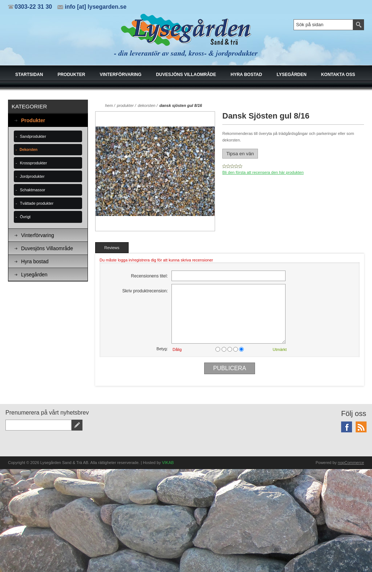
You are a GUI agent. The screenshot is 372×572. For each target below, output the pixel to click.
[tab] (112, 247)
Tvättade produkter (36, 203)
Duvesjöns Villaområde (186, 74)
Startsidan (29, 74)
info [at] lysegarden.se (95, 7)
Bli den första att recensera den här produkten (263, 172)
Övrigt (25, 217)
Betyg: (162, 349)
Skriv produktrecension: (145, 290)
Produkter (71, 74)
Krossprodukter (33, 163)
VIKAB (168, 462)
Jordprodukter (32, 176)
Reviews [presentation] (112, 247)
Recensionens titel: (149, 276)
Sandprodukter (33, 136)
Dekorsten (28, 150)
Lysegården (291, 74)
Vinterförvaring (120, 74)
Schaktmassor (32, 190)
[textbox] (323, 24)
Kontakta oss (338, 74)
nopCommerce (351, 462)
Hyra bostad (246, 74)
